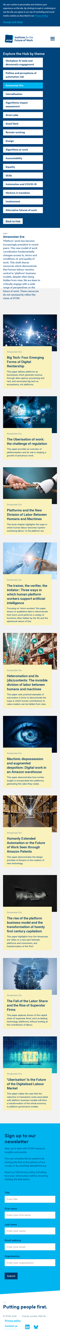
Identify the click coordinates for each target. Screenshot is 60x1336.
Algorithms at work (17, 149)
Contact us (11, 1326)
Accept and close (13, 22)
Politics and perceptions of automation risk (21, 74)
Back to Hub (13, 221)
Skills (9, 175)
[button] (52, 38)
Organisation (12, 1256)
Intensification (14, 94)
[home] (18, 38)
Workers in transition (18, 193)
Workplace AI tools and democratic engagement (20, 62)
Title (7, 1192)
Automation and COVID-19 (21, 184)
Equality (10, 167)
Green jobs (12, 115)
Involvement (13, 201)
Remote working (15, 132)
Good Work (12, 123)
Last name (11, 1224)
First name (11, 1208)
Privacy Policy (41, 15)
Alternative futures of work (21, 210)
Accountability (14, 158)
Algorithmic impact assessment (17, 104)
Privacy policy (13, 1320)
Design (10, 141)
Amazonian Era (14, 85)
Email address (13, 1240)
